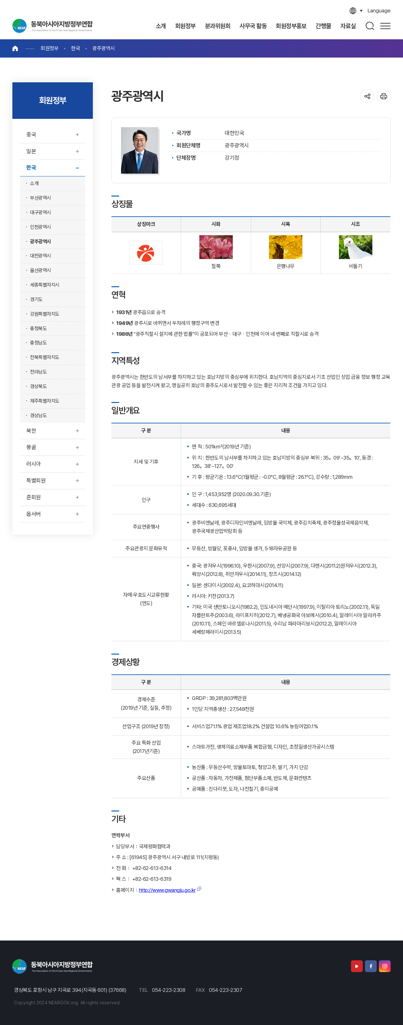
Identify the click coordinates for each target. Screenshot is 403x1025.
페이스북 (371, 966)
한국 (75, 48)
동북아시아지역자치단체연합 (52, 26)
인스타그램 (385, 966)
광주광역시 (103, 48)
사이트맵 (385, 26)
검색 (370, 26)
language (379, 10)
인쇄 (384, 96)
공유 (367, 96)
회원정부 (49, 48)
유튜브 (357, 966)
